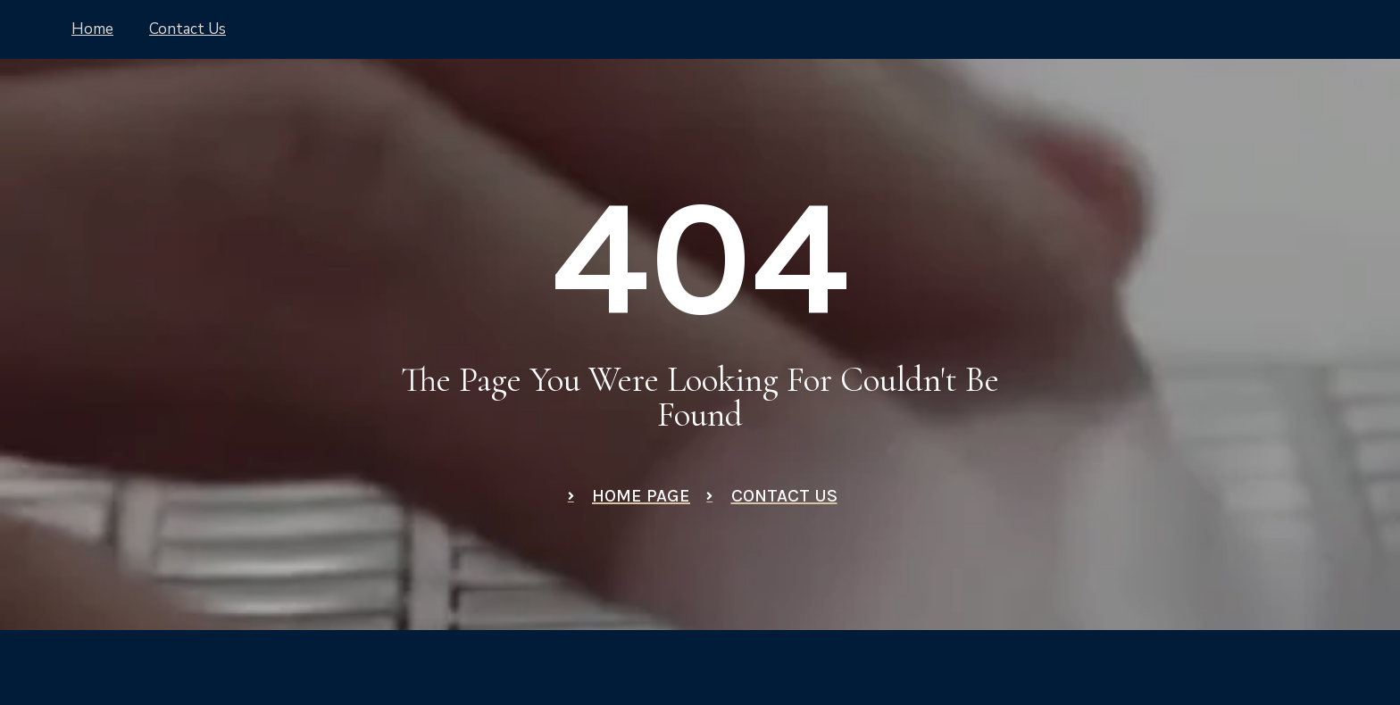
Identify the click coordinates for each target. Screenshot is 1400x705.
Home (92, 29)
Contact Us (187, 29)
